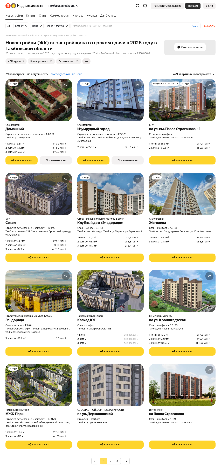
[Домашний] (38, 100)
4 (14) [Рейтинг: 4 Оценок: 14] (173, 419)
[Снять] (42, 16)
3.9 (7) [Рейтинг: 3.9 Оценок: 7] (99, 228)
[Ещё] (86, 61)
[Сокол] (38, 194)
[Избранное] (137, 6)
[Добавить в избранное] (66, 85)
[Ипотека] (78, 16)
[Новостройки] (15, 16)
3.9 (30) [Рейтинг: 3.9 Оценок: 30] (174, 325)
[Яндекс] (8, 5)
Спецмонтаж (12, 125)
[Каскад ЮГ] (110, 291)
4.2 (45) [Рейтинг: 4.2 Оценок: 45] (51, 228)
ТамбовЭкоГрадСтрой (90, 316)
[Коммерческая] (59, 16)
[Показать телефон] (21, 160)
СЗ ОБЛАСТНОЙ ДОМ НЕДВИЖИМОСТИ (100, 409)
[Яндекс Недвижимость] (27, 5)
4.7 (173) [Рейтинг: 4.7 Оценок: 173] (52, 419)
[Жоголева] (182, 194)
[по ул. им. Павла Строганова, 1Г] (182, 100)
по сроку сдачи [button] (60, 74)
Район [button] (195, 26)
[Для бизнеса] (107, 16)
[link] (209, 6)
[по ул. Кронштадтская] (182, 291)
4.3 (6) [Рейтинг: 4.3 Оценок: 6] (28, 325)
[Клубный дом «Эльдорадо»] (110, 194)
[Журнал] (92, 16)
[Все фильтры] (8, 26)
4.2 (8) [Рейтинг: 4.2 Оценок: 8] (173, 228)
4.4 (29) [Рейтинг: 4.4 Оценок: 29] (50, 134)
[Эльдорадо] (38, 291)
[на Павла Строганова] (182, 385)
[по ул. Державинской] (110, 385)
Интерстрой (156, 409)
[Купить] (31, 16)
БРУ (151, 125)
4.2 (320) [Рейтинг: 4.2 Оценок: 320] (122, 134)
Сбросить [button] (209, 26)
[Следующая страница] (126, 461)
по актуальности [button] (38, 74)
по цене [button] (77, 74)
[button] (145, 6)
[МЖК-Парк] (38, 385)
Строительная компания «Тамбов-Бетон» (100, 218)
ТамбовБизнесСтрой (17, 409)
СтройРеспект (157, 218)
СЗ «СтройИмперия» (160, 316)
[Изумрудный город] (110, 100)
